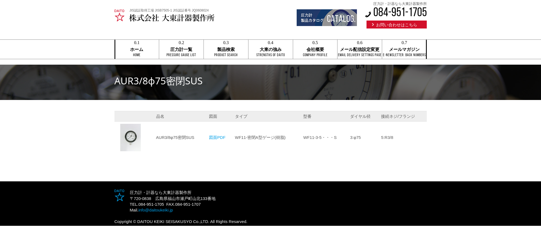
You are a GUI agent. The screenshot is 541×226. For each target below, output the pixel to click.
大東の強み (270, 49)
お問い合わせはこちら (396, 24)
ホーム (137, 49)
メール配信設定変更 (359, 49)
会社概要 (315, 49)
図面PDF (217, 137)
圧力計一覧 (181, 49)
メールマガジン (404, 49)
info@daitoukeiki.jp (155, 210)
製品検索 (226, 49)
